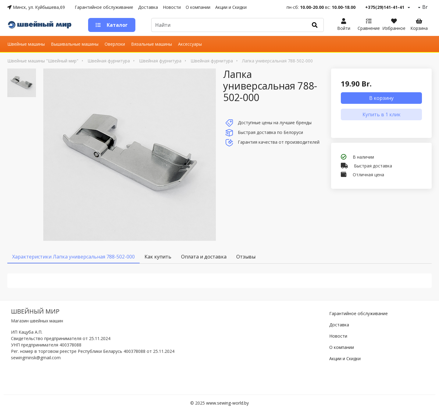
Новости (172, 7)
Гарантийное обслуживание (104, 7)
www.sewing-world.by (227, 403)
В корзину (381, 98)
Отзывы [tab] (245, 256)
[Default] (228, 25)
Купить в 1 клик (381, 114)
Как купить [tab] (158, 256)
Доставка (148, 7)
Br (424, 7)
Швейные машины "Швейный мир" (42, 61)
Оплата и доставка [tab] (204, 256)
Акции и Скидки (231, 7)
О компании (198, 7)
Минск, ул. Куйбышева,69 (36, 7)
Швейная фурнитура (108, 61)
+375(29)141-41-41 (384, 7)
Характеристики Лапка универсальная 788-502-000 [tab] (73, 256)
